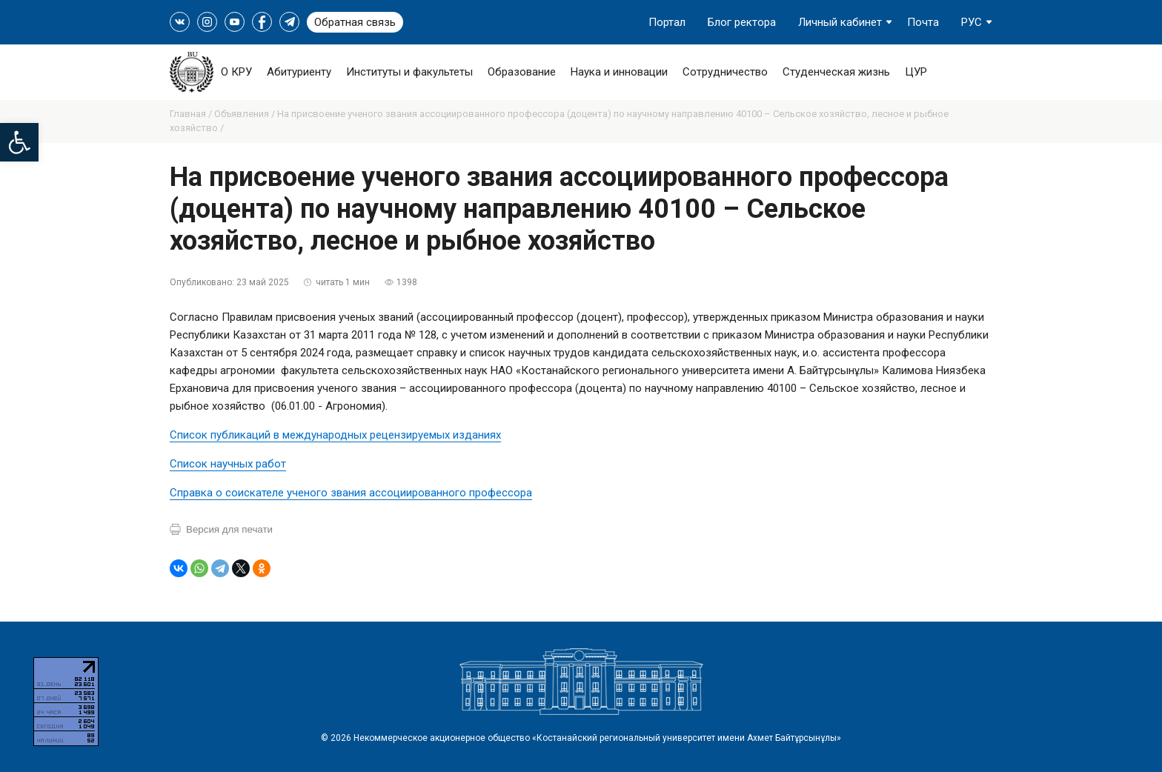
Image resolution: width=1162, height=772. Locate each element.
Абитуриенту (299, 72)
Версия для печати (229, 529)
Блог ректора (742, 22)
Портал (666, 22)
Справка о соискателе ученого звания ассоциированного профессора (351, 492)
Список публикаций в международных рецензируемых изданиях (335, 435)
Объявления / (245, 113)
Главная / (192, 113)
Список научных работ (228, 463)
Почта (923, 22)
